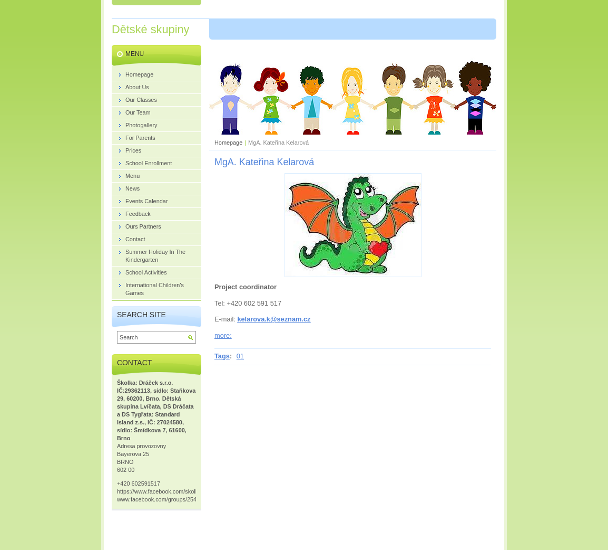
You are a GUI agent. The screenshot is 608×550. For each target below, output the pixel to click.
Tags (222, 356)
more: (223, 335)
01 (240, 356)
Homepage (228, 142)
